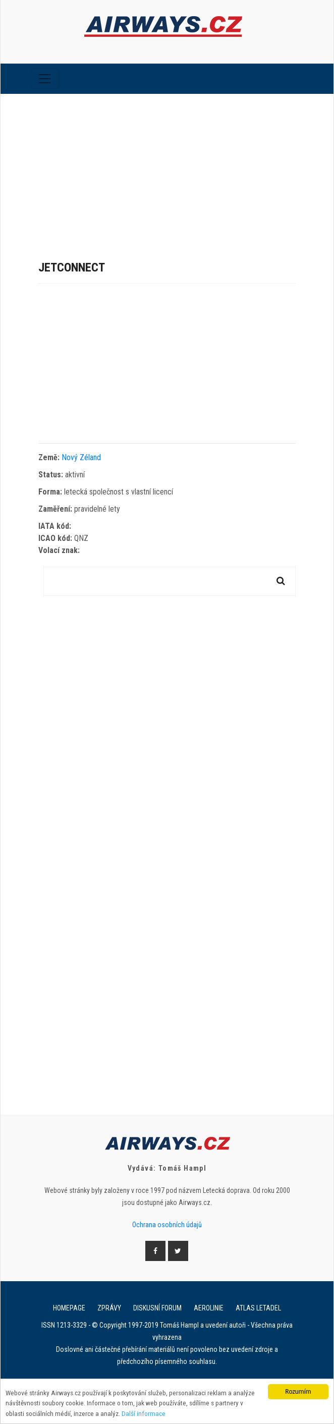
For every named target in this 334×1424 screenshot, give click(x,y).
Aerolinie (209, 1308)
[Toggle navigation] (45, 79)
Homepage (69, 1308)
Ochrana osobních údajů (167, 1225)
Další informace (143, 1413)
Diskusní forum (157, 1308)
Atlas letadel (258, 1308)
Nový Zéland (81, 457)
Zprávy (109, 1308)
